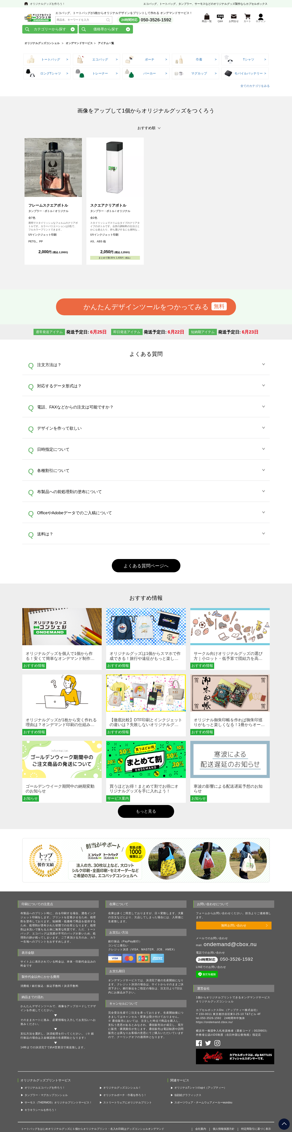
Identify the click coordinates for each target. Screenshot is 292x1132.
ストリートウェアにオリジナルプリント (127, 1103)
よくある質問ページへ (146, 567)
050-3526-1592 (156, 20)
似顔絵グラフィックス (187, 1096)
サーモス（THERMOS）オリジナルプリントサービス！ (58, 1103)
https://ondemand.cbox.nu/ (214, 1023)
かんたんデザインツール (36, 1007)
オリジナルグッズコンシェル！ (122, 1089)
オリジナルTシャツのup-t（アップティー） (200, 1089)
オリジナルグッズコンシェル (42, 44)
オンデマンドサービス (79, 44)
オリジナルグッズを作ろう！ (47, 3)
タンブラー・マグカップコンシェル (46, 1096)
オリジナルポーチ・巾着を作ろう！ (124, 1096)
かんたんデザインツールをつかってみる (146, 308)
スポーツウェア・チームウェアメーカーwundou (203, 1103)
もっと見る (146, 813)
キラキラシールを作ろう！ (41, 1111)
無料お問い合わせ (233, 927)
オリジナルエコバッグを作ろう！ (45, 1089)
